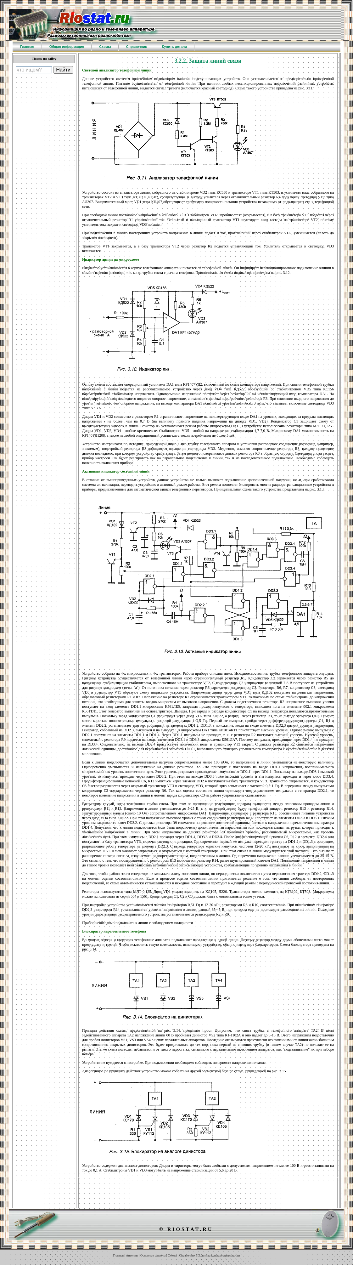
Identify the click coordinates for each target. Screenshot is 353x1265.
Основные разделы (152, 1255)
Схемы (172, 1255)
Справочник (187, 1255)
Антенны (132, 1255)
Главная (118, 1255)
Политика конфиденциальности (219, 1255)
